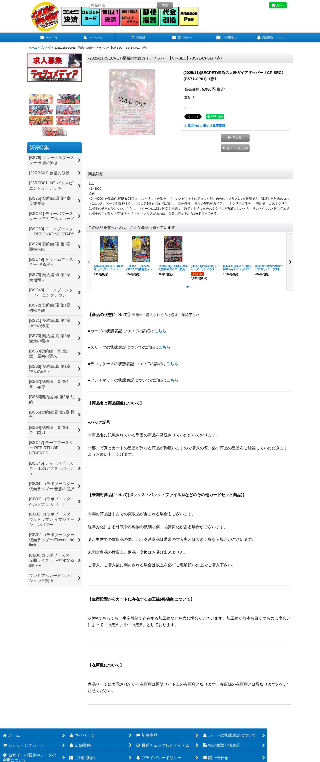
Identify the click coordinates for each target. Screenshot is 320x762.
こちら (160, 331)
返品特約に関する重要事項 (204, 125)
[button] (235, 138)
